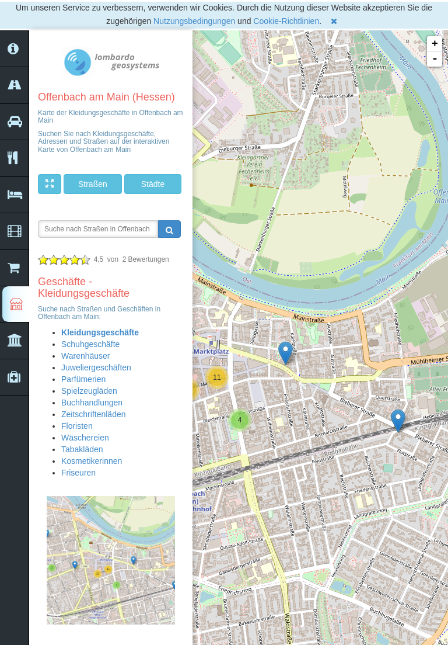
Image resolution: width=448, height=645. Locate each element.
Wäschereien (85, 437)
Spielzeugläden (89, 391)
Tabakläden (82, 449)
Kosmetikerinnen (91, 461)
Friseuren (78, 472)
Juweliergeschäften (96, 367)
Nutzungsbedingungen (194, 21)
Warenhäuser (85, 355)
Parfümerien (83, 379)
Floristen (77, 426)
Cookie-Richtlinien (286, 21)
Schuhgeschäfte (90, 344)
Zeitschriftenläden (93, 414)
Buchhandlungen (92, 402)
